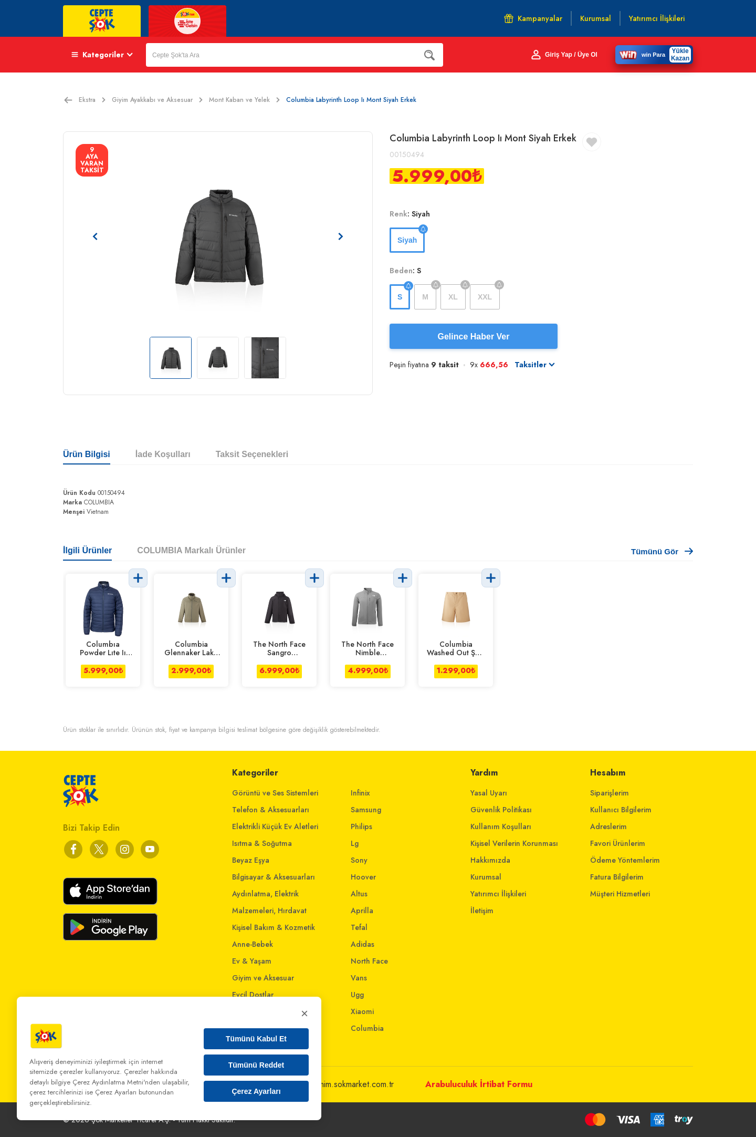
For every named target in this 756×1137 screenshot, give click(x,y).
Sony (359, 860)
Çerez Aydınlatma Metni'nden (116, 1082)
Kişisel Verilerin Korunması (514, 843)
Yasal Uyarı (488, 793)
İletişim (482, 910)
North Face (369, 961)
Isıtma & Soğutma (262, 843)
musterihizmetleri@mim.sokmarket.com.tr (324, 1084)
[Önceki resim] (95, 236)
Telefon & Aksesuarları (270, 809)
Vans (359, 978)
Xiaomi (362, 1011)
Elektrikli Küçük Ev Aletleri (275, 826)
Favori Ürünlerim (617, 843)
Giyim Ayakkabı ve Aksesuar (157, 100)
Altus (359, 893)
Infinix (360, 793)
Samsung (366, 809)
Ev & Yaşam (251, 961)
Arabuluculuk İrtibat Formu (478, 1084)
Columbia (367, 1028)
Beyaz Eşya (250, 860)
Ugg (357, 994)
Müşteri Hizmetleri (620, 893)
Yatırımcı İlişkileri (498, 893)
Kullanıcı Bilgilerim (621, 809)
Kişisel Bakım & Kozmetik (273, 927)
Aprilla (362, 910)
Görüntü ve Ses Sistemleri (275, 793)
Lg (355, 843)
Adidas (362, 944)
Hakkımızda (490, 860)
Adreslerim (608, 826)
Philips (361, 826)
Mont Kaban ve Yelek (244, 100)
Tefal (359, 927)
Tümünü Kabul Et (256, 1039)
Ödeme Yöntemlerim (625, 860)
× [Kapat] (304, 1013)
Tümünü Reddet (256, 1065)
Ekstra (92, 100)
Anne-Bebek (252, 944)
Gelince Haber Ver (474, 336)
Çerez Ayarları (256, 1091)
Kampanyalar (533, 18)
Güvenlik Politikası (501, 809)
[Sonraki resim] (341, 236)
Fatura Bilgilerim (617, 877)
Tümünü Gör (662, 551)
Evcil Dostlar (253, 994)
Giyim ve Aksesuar (263, 978)
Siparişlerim (609, 793)
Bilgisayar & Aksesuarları (273, 877)
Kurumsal (485, 877)
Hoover (363, 877)
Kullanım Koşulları (500, 826)
